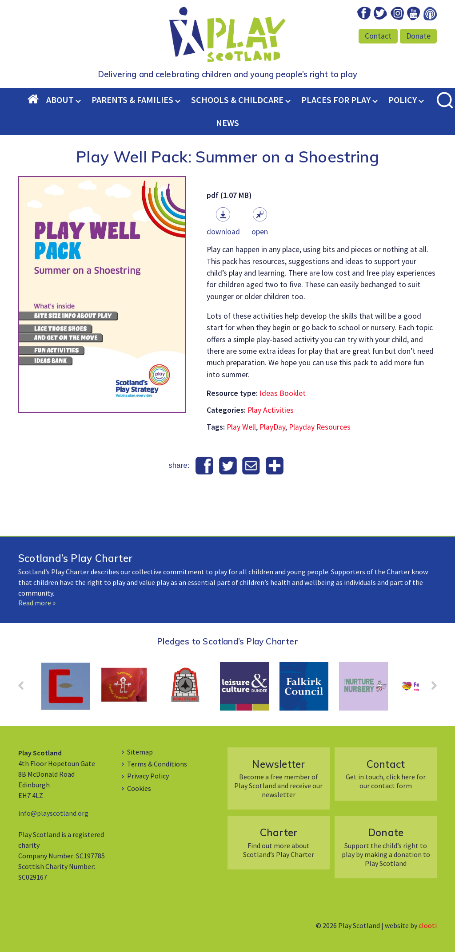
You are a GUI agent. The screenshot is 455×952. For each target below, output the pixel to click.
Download (223, 232)
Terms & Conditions (157, 763)
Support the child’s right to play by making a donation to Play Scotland (385, 846)
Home (37, 100)
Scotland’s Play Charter (75, 558)
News (227, 122)
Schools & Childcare (237, 99)
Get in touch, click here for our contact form (385, 774)
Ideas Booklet (282, 393)
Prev (25, 688)
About (60, 99)
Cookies (139, 788)
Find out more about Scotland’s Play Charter (278, 842)
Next (430, 688)
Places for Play (336, 99)
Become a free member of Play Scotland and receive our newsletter (278, 778)
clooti (428, 925)
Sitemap (140, 751)
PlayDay (272, 427)
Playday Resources (320, 427)
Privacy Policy (148, 775)
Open (259, 232)
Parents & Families (132, 99)
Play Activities (270, 410)
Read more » (37, 602)
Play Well (241, 427)
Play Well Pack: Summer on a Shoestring (227, 156)
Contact (378, 36)
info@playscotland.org (53, 813)
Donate (418, 36)
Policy (402, 99)
